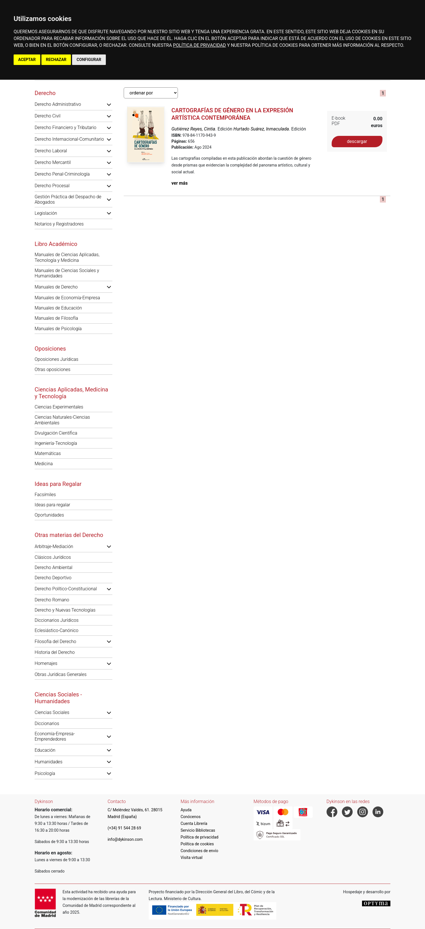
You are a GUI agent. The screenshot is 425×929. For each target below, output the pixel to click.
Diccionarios (47, 723)
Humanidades (48, 761)
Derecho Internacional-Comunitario (69, 139)
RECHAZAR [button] (56, 59)
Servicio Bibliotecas (197, 830)
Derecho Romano (52, 600)
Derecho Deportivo (53, 577)
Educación (45, 750)
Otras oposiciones (52, 369)
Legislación (46, 213)
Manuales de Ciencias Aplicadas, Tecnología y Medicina (67, 257)
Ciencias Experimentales (59, 407)
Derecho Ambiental (53, 567)
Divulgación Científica (56, 433)
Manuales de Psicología (58, 328)
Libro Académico (56, 244)
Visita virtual (191, 857)
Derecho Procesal (52, 185)
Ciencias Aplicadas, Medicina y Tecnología (71, 393)
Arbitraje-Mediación (54, 546)
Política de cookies (197, 844)
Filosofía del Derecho (55, 641)
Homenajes (46, 663)
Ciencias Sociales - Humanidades (58, 698)
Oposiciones (50, 348)
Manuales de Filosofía (56, 318)
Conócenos (190, 816)
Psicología (45, 773)
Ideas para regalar (52, 504)
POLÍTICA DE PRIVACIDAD (199, 45)
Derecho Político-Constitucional (66, 588)
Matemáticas (48, 453)
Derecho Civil (47, 116)
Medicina (44, 463)
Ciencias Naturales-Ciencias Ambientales (62, 419)
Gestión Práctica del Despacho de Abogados (68, 199)
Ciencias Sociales (52, 712)
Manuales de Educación (58, 308)
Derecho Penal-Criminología (62, 174)
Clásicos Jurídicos (53, 557)
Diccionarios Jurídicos (57, 620)
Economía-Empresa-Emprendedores (55, 736)
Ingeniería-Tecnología (56, 443)
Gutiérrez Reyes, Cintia (193, 129)
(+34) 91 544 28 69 (124, 828)
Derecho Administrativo (58, 104)
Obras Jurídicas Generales (61, 674)
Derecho (45, 93)
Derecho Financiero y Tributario (65, 127)
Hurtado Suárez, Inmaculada (261, 129)
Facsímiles (45, 494)
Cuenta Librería (193, 823)
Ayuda (186, 810)
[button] (109, 104)
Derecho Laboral (51, 150)
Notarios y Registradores (59, 224)
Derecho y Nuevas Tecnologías (65, 610)
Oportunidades (49, 515)
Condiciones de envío (199, 850)
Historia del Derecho (55, 652)
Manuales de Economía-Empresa (67, 297)
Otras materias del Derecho (69, 535)
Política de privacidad (199, 837)
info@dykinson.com (125, 839)
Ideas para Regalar (58, 484)
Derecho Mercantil (53, 162)
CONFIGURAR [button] (89, 59)
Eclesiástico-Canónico (56, 630)
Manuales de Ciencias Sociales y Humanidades (67, 273)
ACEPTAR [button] (27, 59)
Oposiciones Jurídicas (56, 359)
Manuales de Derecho (56, 287)
